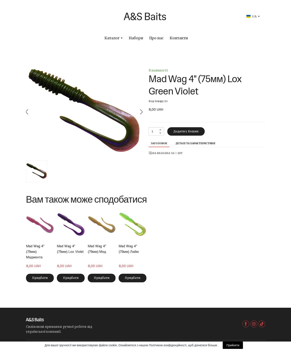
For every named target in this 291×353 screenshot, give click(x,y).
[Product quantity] (155, 131)
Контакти (179, 38)
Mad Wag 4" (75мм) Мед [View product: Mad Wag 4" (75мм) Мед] (97, 248)
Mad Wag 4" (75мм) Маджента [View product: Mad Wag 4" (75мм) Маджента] (35, 251)
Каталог (112, 38)
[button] (160, 129)
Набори (136, 38)
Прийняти (232, 345)
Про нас (156, 38)
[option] (251, 16)
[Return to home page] (109, 16)
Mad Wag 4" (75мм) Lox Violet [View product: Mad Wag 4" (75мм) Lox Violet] (70, 248)
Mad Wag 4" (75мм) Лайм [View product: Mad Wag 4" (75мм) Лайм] (129, 248)
